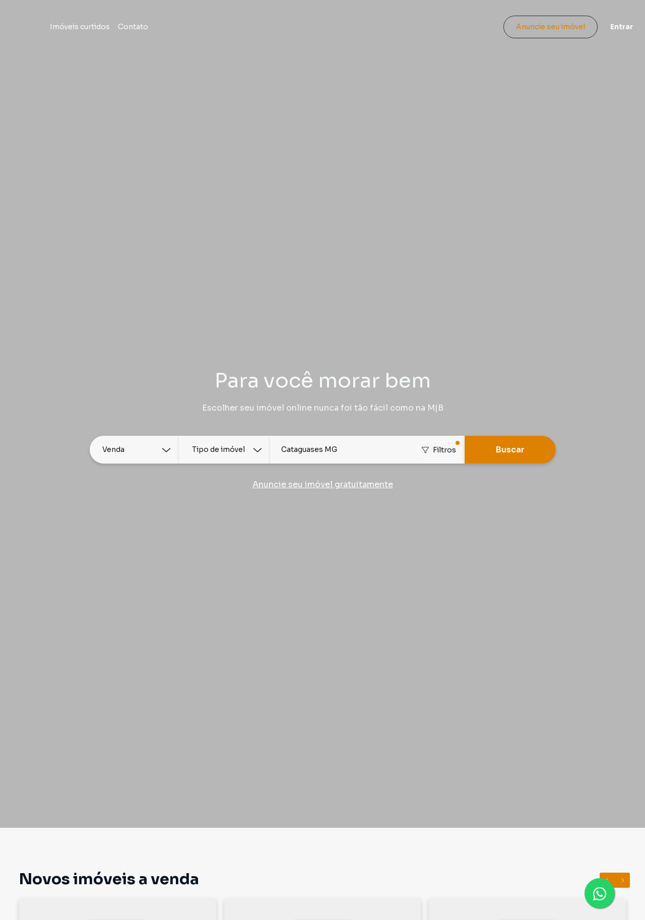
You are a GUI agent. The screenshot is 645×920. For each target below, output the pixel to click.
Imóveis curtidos (131, 31)
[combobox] (368, 450)
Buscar (510, 449)
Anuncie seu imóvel (541, 31)
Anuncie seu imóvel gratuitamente (322, 484)
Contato (184, 31)
